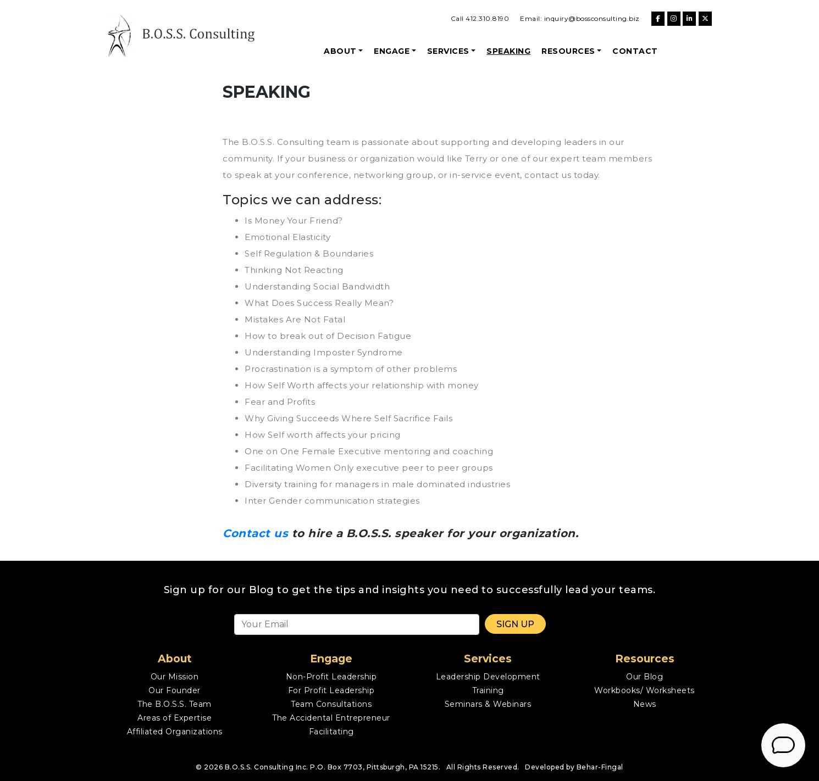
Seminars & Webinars (488, 704)
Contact (635, 51)
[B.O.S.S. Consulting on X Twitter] (705, 19)
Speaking (508, 51)
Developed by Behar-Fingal (574, 767)
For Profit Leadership (331, 690)
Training (488, 690)
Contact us (255, 533)
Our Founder (174, 690)
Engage (392, 51)
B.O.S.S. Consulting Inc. (266, 767)
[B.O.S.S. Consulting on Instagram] (673, 19)
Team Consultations (331, 704)
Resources (568, 51)
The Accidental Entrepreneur (331, 718)
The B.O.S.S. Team (174, 704)
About (340, 51)
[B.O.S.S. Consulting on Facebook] (658, 19)
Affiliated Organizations (175, 732)
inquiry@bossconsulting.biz (592, 18)
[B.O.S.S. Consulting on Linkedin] (689, 19)
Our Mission (175, 677)
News (644, 704)
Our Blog (644, 677)
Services (448, 51)
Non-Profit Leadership (331, 677)
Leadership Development (488, 677)
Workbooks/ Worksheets (644, 690)
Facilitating (331, 732)
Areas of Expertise (174, 718)
